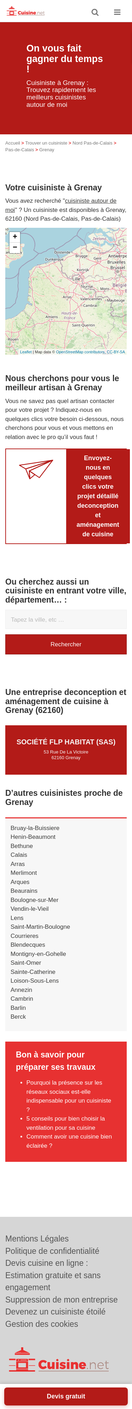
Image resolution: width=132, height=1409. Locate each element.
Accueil (12, 143)
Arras (18, 864)
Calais (19, 855)
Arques (20, 882)
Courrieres (24, 936)
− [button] (15, 248)
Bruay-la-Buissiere (35, 828)
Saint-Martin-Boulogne (40, 926)
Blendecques (28, 944)
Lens (17, 918)
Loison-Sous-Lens (35, 980)
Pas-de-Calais (19, 149)
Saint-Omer (26, 962)
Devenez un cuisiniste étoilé (55, 1311)
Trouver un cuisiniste (46, 143)
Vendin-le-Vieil (30, 908)
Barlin (18, 1008)
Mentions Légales (37, 1238)
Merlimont (24, 873)
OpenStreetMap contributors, (81, 352)
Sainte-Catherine (33, 972)
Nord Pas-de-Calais (92, 143)
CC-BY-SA (116, 352)
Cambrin (22, 998)
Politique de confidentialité (52, 1251)
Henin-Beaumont (33, 837)
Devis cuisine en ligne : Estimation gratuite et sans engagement (53, 1275)
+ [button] (15, 237)
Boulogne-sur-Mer (34, 900)
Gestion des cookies (41, 1324)
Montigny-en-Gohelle (38, 954)
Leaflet (26, 352)
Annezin (21, 990)
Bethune (22, 846)
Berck (18, 1016)
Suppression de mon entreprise (61, 1299)
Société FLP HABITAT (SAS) (66, 742)
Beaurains (24, 891)
